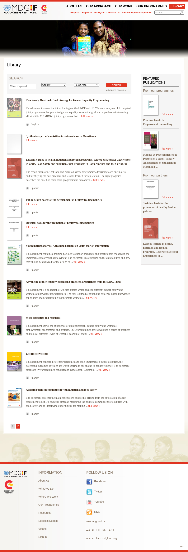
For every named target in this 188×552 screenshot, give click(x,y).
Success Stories (48, 520)
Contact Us (113, 12)
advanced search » (116, 90)
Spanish (35, 188)
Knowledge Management (137, 12)
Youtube (95, 501)
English (74, 12)
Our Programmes (151, 6)
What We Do (46, 488)
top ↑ (182, 546)
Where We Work (48, 496)
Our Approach (98, 6)
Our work (124, 6)
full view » (87, 116)
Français (99, 12)
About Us (74, 6)
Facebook (96, 481)
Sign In (42, 536)
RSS (93, 511)
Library (177, 6)
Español (87, 12)
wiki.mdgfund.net (96, 521)
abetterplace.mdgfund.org (101, 538)
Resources (44, 512)
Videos (42, 528)
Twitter (94, 491)
